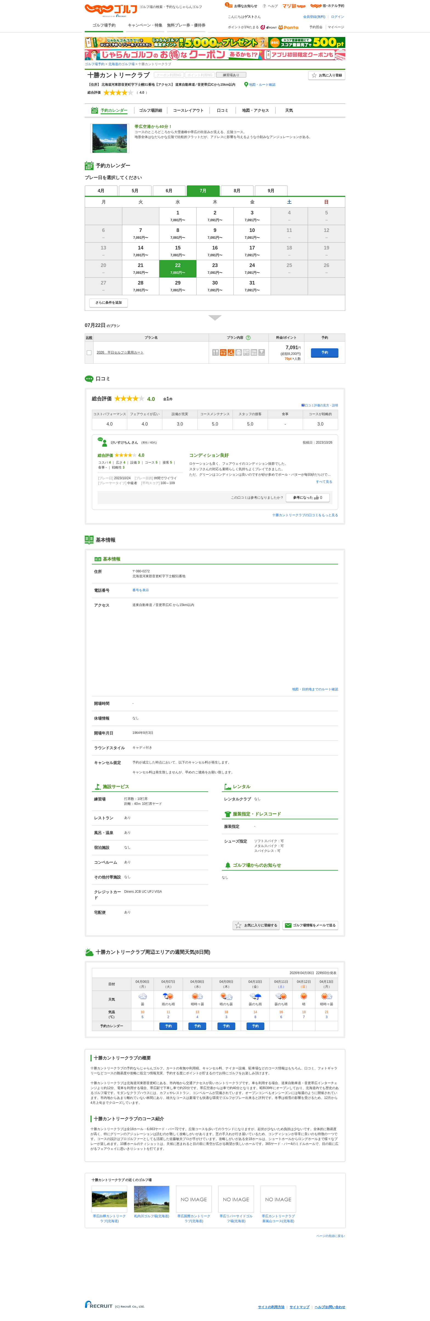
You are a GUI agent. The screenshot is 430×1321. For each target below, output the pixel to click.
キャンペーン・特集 (145, 25)
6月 (169, 190)
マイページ (336, 27)
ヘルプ (273, 6)
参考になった (307, 497)
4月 (101, 190)
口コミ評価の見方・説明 (321, 405)
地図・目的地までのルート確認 (315, 689)
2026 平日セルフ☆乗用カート (120, 352)
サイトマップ (299, 1307)
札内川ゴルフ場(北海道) (151, 1216)
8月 (237, 190)
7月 (203, 190)
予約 (324, 352)
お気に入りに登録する (256, 925)
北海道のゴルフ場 (121, 64)
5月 (135, 190)
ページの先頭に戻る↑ (330, 1235)
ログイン (337, 17)
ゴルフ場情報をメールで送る (310, 925)
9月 (271, 190)
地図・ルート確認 (262, 85)
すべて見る (324, 482)
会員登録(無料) (314, 17)
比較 (89, 338)
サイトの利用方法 (271, 1307)
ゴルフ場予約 (103, 25)
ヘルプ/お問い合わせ (330, 1307)
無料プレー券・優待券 (186, 25)
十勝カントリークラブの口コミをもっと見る (305, 515)
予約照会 (315, 27)
